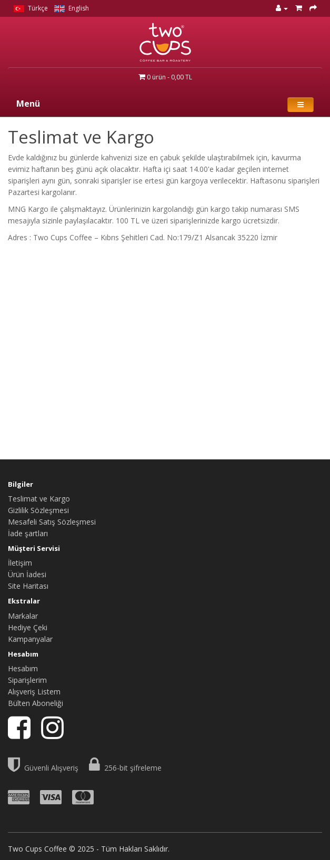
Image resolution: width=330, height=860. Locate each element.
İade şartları (28, 533)
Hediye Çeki (27, 627)
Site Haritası (28, 586)
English (71, 8)
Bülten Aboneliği (35, 703)
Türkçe (31, 8)
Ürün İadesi (27, 574)
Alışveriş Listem (34, 692)
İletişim (20, 563)
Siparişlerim (27, 680)
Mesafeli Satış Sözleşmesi (52, 522)
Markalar (23, 616)
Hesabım (23, 668)
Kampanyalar (30, 639)
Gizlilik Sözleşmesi (38, 510)
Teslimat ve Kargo (39, 499)
